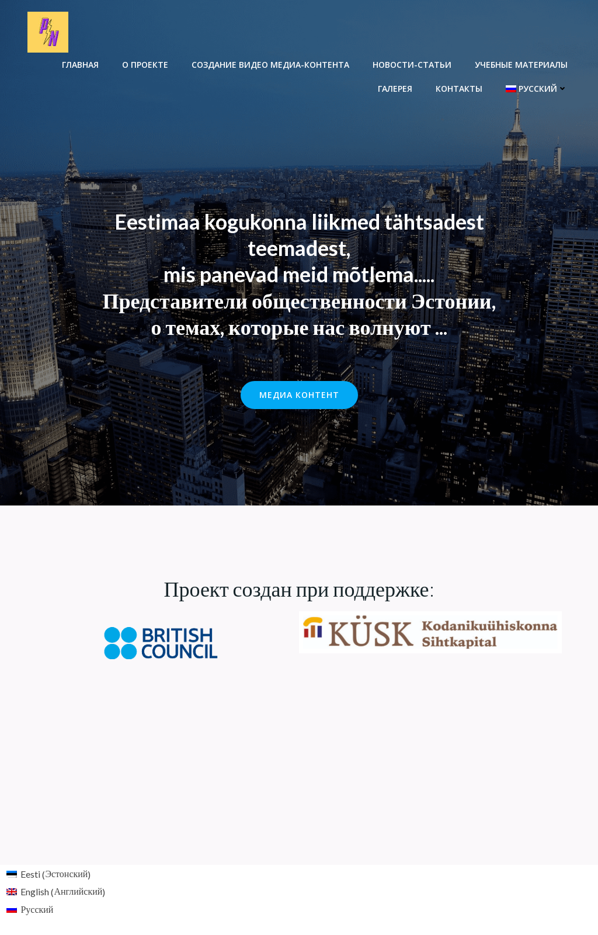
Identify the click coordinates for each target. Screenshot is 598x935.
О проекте (145, 64)
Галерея (395, 88)
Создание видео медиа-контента (270, 64)
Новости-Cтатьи (412, 64)
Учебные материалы (521, 64)
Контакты (459, 88)
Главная (80, 64)
